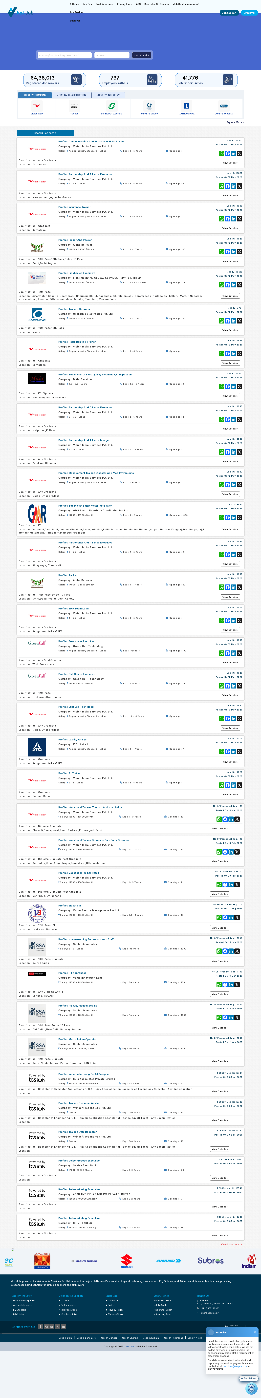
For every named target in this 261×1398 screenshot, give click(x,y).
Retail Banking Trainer (82, 341)
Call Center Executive (82, 674)
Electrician (75, 905)
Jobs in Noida (195, 1386)
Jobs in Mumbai (109, 1386)
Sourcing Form (162, 1363)
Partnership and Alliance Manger (89, 440)
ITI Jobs (64, 1349)
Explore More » (235, 122)
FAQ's (110, 1353)
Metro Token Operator (83, 1039)
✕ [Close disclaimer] (255, 1332)
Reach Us (112, 1349)
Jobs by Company (34, 95)
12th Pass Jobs (68, 1358)
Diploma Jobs (67, 1353)
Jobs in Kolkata (151, 1386)
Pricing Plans (124, 4)
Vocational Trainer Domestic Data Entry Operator (99, 840)
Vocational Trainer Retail (84, 872)
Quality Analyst (78, 739)
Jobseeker (229, 12)
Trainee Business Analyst (84, 1103)
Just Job (130, 1395)
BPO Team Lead (79, 608)
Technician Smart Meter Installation (90, 505)
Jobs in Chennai (130, 1386)
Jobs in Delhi (65, 1386)
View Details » (220, 828)
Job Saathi (186, 4)
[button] (249, 1378)
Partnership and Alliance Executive (90, 174)
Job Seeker (76, 12)
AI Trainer (75, 773)
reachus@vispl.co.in (234, 1366)
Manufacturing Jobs (23, 1349)
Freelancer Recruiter (81, 641)
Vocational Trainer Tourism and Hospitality (95, 807)
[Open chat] (251, 1388)
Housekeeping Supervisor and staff (91, 939)
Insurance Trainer (79, 207)
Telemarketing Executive (84, 1189)
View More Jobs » (231, 1244)
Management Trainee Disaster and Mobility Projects (101, 472)
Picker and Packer (80, 239)
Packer (73, 575)
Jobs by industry (108, 95)
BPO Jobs (18, 1363)
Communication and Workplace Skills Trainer (97, 141)
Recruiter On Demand (157, 4)
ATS (138, 4)
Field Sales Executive (82, 273)
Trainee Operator (79, 309)
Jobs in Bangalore (86, 1386)
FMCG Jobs (19, 1358)
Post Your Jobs (104, 4)
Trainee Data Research (83, 1131)
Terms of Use (114, 1363)
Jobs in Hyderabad (173, 1386)
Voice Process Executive (84, 1160)
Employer (74, 20)
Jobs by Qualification (71, 95)
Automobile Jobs (22, 1353)
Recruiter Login (163, 1358)
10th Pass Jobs (68, 1363)
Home (74, 4)
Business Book (163, 1349)
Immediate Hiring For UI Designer (89, 1074)
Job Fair (87, 4)
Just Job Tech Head (81, 706)
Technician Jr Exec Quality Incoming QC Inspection (100, 374)
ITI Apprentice (78, 972)
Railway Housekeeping (83, 1005)
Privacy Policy (114, 1358)
